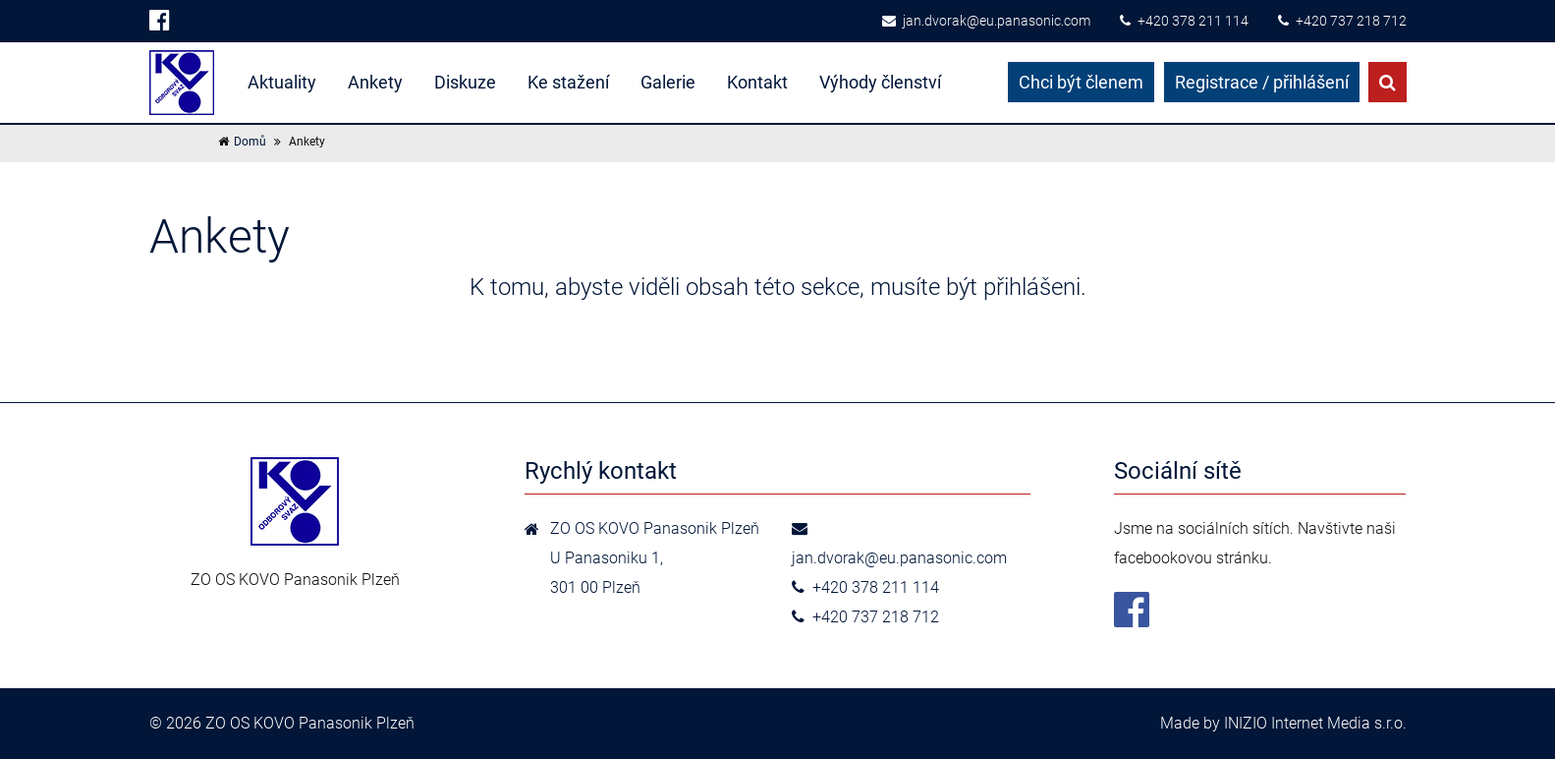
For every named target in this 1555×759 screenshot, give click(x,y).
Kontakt (757, 82)
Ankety (375, 82)
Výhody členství (880, 82)
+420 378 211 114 (1184, 21)
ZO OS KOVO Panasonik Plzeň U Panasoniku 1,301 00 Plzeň (654, 558)
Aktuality (282, 82)
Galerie (667, 82)
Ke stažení (568, 82)
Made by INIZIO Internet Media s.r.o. (1283, 723)
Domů (250, 141)
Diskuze (465, 82)
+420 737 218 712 (1342, 21)
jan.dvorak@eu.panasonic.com (986, 21)
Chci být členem (1081, 82)
